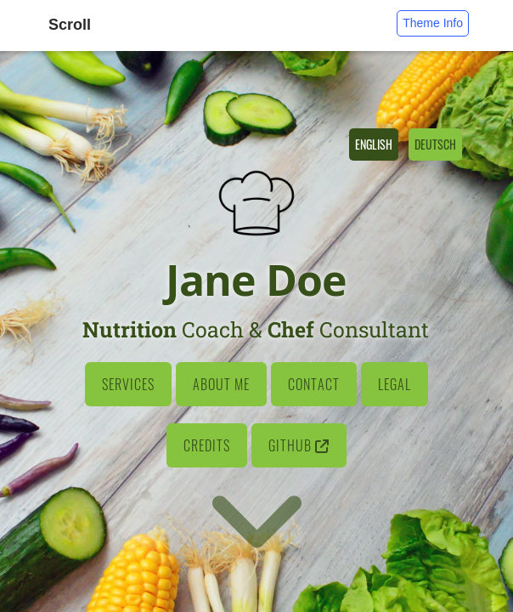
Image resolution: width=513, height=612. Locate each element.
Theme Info (433, 23)
